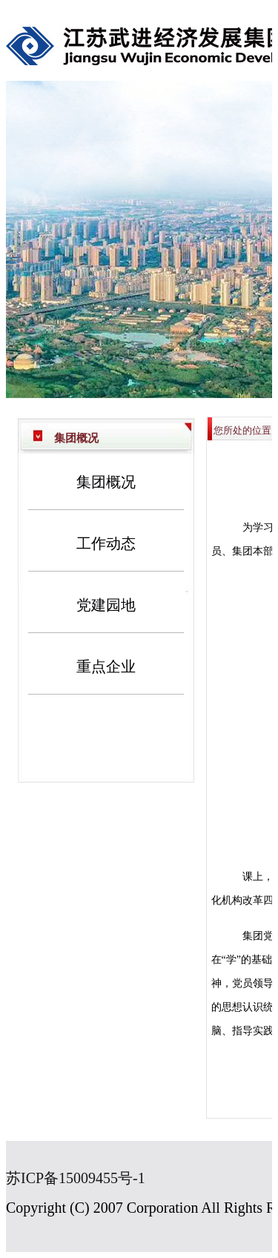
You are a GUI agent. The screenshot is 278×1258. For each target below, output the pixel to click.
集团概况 (106, 482)
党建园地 (106, 605)
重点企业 (106, 666)
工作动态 (106, 543)
